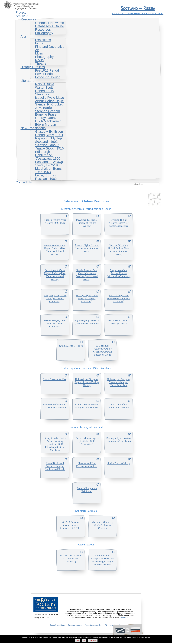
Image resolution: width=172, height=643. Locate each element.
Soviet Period (45, 74)
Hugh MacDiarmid (48, 121)
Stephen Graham (47, 111)
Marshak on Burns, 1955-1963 (48, 170)
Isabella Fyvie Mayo (49, 97)
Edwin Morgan (45, 124)
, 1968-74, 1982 (71, 345)
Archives (22, 16)
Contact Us (24, 182)
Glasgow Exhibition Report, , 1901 (49, 133)
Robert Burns (44, 84)
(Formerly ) (103, 525)
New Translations (33, 128)
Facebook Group (103, 350)
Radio (39, 60)
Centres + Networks (49, 23)
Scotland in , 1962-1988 (49, 163)
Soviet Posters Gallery (118, 463)
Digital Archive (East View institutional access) (119, 222)
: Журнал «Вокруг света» (118, 322)
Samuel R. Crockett (49, 104)
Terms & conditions (57, 625)
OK (78, 640)
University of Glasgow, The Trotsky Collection (54, 406)
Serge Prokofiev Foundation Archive (119, 406)
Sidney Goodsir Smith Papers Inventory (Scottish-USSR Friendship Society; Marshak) (55, 444)
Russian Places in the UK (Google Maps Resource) (70, 558)
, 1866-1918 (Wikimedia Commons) (54, 323)
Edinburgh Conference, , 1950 (47, 155)
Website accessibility (93, 625)
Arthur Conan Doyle (49, 101)
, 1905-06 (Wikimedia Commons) (86, 322)
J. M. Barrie (43, 108)
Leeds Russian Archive (54, 379)
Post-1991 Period (47, 77)
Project (21, 12)
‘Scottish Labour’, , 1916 (49, 146)
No (84, 640)
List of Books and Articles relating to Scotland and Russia (55, 466)
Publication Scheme (114, 625)
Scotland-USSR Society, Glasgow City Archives (87, 406)
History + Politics (32, 67)
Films (39, 43)
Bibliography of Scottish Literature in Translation (118, 439)
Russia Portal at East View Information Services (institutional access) (87, 275)
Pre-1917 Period (47, 70)
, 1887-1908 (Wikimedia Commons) (118, 298)
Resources (28, 19)
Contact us (124, 617)
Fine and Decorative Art (49, 48)
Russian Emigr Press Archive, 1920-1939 (55, 221)
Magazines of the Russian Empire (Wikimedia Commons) (118, 273)
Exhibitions (43, 40)
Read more (92, 640)
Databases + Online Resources (49, 27)
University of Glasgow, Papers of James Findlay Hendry (87, 382)
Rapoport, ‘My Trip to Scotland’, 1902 (50, 139)
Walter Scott (44, 87)
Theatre (40, 63)
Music (39, 53)
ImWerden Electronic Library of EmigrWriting (86, 222)
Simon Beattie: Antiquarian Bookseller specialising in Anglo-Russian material (102, 560)
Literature (27, 81)
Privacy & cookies (75, 625)
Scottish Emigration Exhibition (87, 490)
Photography (44, 57)
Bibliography (44, 33)
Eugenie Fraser (46, 114)
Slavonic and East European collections (86, 465)
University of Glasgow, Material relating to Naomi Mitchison (118, 382)
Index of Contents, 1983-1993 (70, 525)
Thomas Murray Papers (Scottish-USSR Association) (86, 441)
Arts (23, 36)
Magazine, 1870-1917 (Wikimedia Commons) (54, 298)
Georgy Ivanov (45, 118)
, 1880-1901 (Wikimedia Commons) (86, 298)
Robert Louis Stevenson (44, 92)
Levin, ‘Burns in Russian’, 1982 (46, 177)
